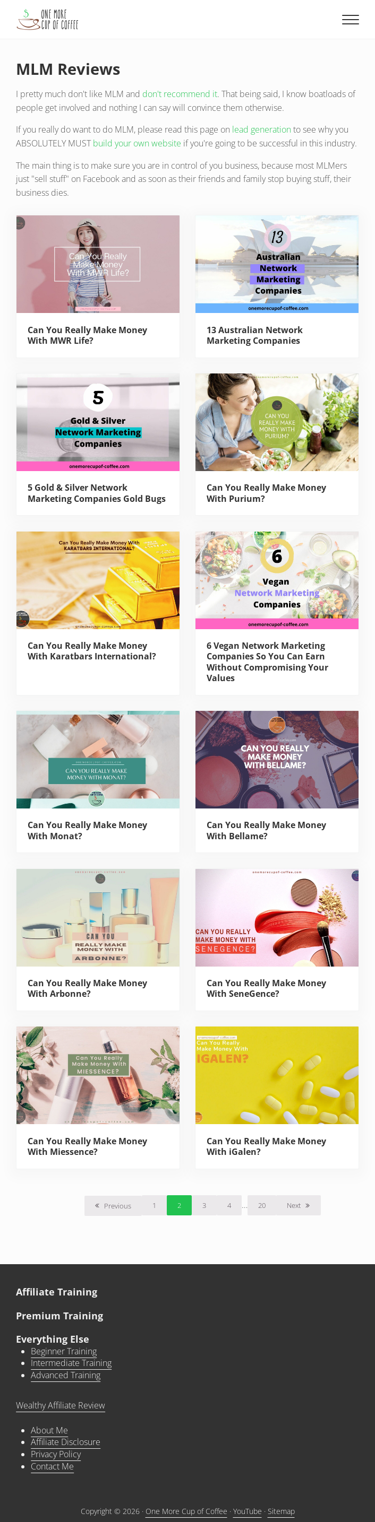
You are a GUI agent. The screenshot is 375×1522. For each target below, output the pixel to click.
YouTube (247, 1511)
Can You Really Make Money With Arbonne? (87, 988)
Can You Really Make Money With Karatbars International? (92, 651)
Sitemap (281, 1511)
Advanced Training (65, 1375)
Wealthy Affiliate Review (60, 1405)
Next (294, 1205)
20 (267, 1207)
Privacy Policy (56, 1454)
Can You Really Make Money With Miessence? (87, 1147)
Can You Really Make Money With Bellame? (266, 830)
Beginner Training (64, 1351)
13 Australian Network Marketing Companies (255, 335)
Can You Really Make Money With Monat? (87, 830)
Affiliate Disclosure (65, 1442)
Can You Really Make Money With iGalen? (266, 1147)
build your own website (137, 143)
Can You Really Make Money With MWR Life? (87, 335)
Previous (117, 1206)
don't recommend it (179, 94)
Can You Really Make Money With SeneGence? (266, 988)
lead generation (261, 129)
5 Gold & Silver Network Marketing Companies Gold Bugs (97, 493)
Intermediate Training (71, 1363)
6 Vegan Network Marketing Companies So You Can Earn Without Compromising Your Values (267, 661)
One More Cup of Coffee (186, 1511)
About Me (49, 1430)
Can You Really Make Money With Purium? (266, 493)
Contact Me (52, 1466)
